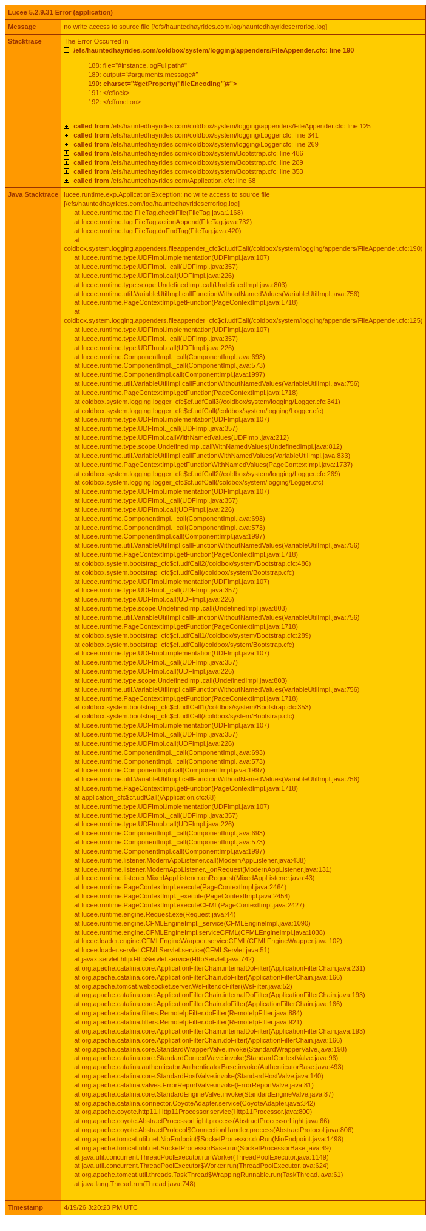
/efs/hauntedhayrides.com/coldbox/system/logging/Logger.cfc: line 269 (196, 144)
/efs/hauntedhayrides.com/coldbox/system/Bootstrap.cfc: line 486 (188, 153)
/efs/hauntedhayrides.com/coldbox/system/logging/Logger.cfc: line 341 (196, 135)
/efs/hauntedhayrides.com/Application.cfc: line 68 (164, 180)
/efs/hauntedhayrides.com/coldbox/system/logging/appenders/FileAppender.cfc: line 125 (222, 126)
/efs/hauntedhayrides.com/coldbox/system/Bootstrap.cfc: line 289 (188, 162)
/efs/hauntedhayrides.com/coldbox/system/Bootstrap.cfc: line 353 (188, 171)
